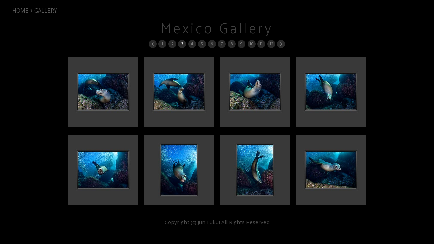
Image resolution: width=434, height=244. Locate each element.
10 (251, 43)
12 (271, 43)
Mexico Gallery (217, 29)
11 (261, 43)
